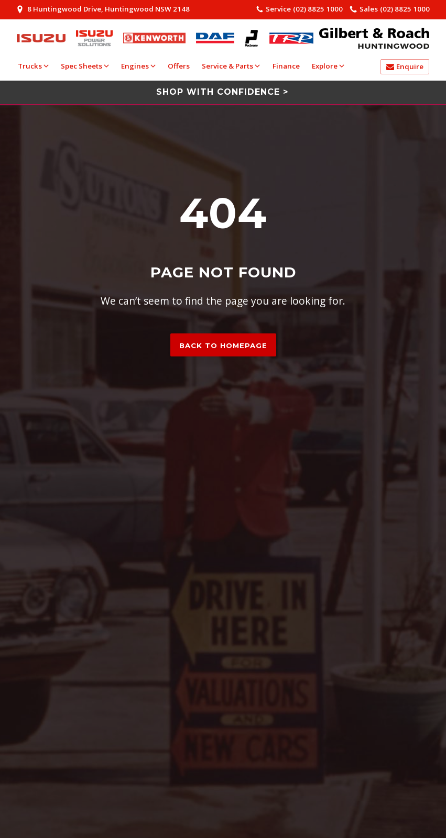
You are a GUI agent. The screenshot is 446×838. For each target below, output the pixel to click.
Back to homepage (223, 345)
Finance (286, 66)
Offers (179, 66)
